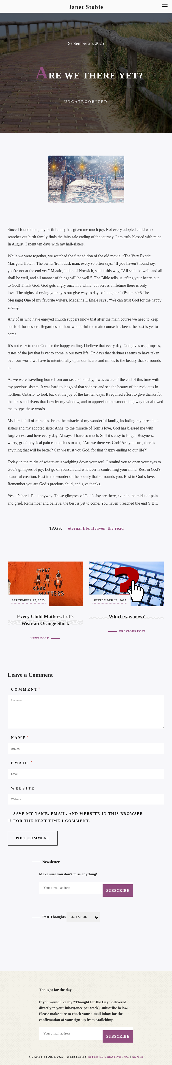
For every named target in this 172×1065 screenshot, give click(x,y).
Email (22, 762)
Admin (137, 1056)
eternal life (78, 528)
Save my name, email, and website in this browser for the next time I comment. (78, 817)
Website (23, 788)
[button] (165, 6)
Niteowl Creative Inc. (108, 1056)
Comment (26, 689)
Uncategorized (86, 102)
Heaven (98, 528)
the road (116, 528)
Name (20, 737)
